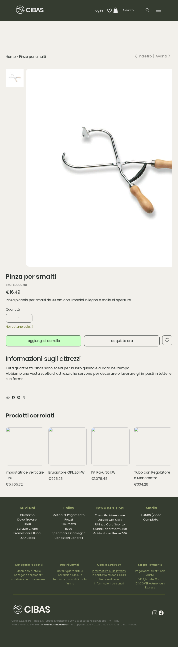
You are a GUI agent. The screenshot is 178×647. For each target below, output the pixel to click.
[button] (115, 10)
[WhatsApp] (8, 397)
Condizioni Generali (68, 538)
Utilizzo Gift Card (110, 520)
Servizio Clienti (27, 529)
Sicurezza (69, 524)
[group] (89, 457)
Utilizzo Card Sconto (110, 524)
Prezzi (68, 519)
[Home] (11, 57)
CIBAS (35, 10)
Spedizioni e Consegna (69, 533)
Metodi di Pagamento (69, 515)
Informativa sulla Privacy (109, 571)
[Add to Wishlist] (167, 340)
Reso (68, 529)
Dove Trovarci (27, 519)
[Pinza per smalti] (32, 57)
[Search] (136, 10)
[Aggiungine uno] (28, 318)
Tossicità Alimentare (110, 515)
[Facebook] (13, 397)
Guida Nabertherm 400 (110, 529)
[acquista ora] (122, 340)
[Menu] (158, 10)
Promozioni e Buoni (27, 533)
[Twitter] (24, 397)
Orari (27, 524)
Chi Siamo (27, 515)
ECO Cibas (27, 538)
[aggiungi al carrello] (43, 340)
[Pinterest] (18, 397)
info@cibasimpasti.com (55, 624)
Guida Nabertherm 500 (110, 533)
